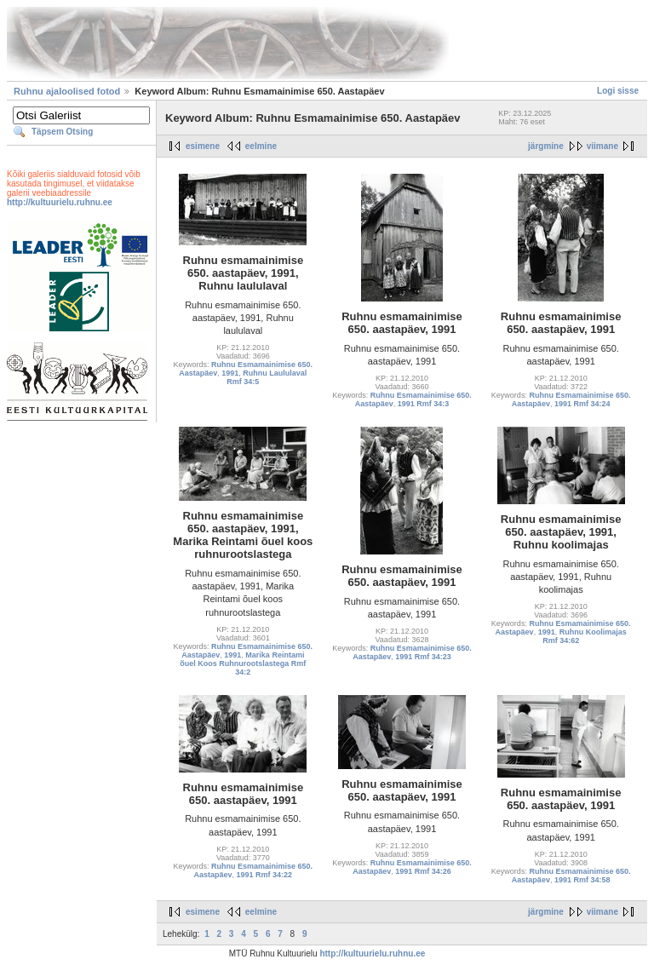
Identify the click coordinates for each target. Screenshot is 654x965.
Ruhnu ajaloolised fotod (67, 91)
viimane (602, 146)
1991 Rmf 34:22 (265, 874)
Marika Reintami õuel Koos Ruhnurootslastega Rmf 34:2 (243, 663)
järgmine (546, 146)
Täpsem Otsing (62, 131)
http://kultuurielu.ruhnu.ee (59, 202)
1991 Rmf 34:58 (582, 880)
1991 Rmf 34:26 (423, 871)
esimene (203, 146)
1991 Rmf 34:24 (582, 403)
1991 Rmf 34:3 (424, 403)
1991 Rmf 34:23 (423, 656)
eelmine (261, 146)
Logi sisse (618, 90)
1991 (229, 373)
